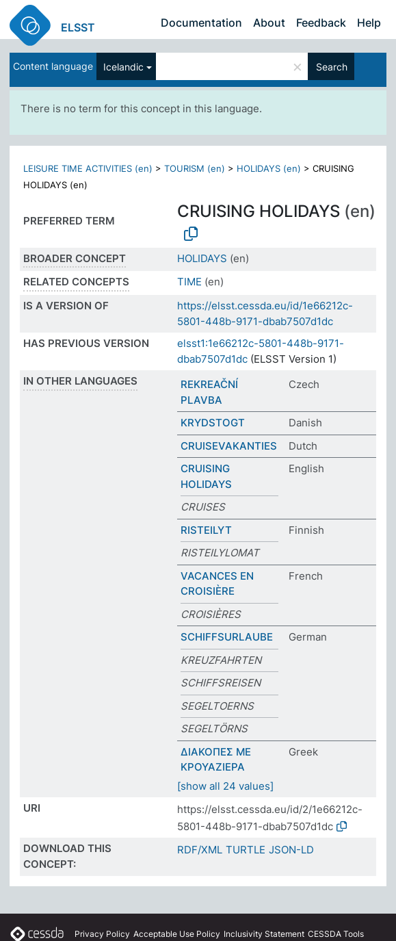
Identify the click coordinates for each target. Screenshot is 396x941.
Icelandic (123, 67)
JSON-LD (291, 849)
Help (369, 22)
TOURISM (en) (194, 168)
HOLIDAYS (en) (269, 168)
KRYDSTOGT (213, 422)
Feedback (321, 22)
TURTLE (245, 849)
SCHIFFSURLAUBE (227, 636)
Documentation (201, 22)
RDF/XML (199, 849)
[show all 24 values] (225, 785)
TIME (189, 281)
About (269, 22)
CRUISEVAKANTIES (229, 445)
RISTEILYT (206, 530)
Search (331, 67)
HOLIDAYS (202, 258)
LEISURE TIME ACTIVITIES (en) (88, 168)
